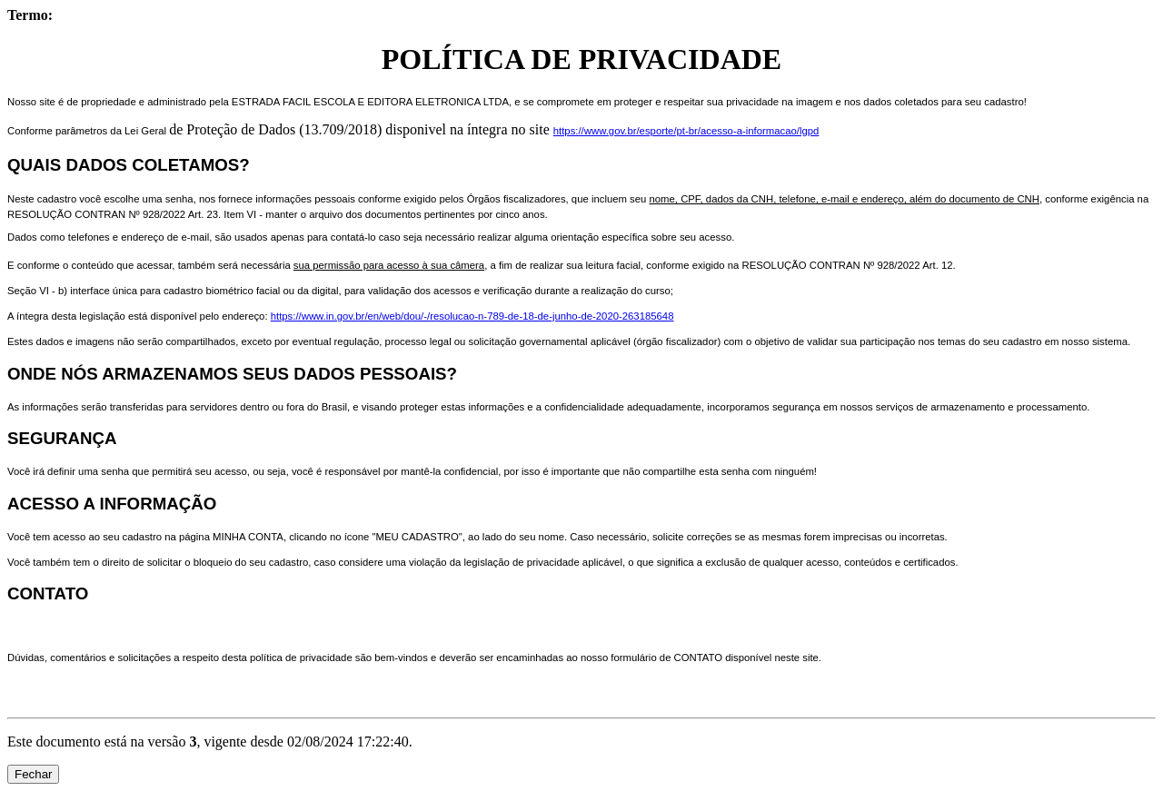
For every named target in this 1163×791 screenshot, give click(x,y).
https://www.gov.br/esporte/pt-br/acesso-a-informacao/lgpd (686, 130)
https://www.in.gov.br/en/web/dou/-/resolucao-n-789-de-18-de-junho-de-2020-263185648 (472, 316)
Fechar (33, 774)
